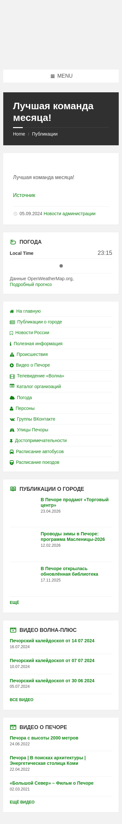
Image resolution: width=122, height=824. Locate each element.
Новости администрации (70, 213)
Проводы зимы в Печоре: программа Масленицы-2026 (73, 536)
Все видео (22, 700)
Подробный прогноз (31, 284)
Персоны (22, 408)
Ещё (14, 602)
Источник (24, 195)
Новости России (29, 332)
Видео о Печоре (30, 365)
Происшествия (29, 354)
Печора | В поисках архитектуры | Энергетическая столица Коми (48, 760)
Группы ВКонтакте (32, 419)
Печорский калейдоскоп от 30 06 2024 (52, 680)
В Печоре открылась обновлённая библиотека (69, 571)
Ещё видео (22, 802)
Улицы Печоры (29, 429)
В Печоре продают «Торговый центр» (75, 502)
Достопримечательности (38, 440)
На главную (25, 311)
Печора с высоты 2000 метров (44, 737)
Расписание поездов (34, 462)
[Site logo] (61, 56)
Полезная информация (36, 343)
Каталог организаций (35, 386)
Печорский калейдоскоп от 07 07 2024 (52, 660)
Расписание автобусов (37, 451)
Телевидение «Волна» (37, 375)
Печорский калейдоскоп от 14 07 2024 (52, 640)
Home (19, 134)
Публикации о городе (36, 321)
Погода (21, 397)
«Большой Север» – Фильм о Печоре (52, 783)
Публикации (44, 134)
